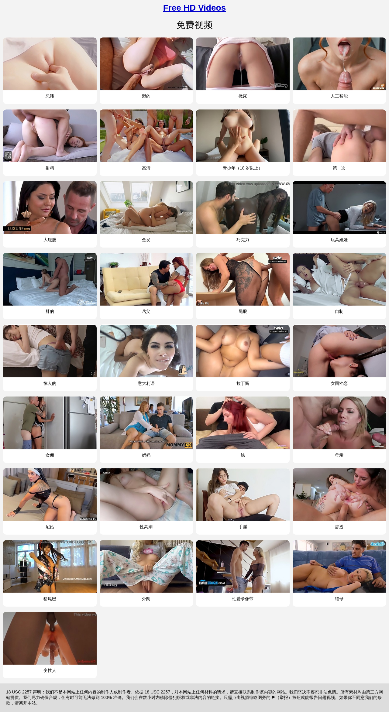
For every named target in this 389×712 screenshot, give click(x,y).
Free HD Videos (194, 7)
